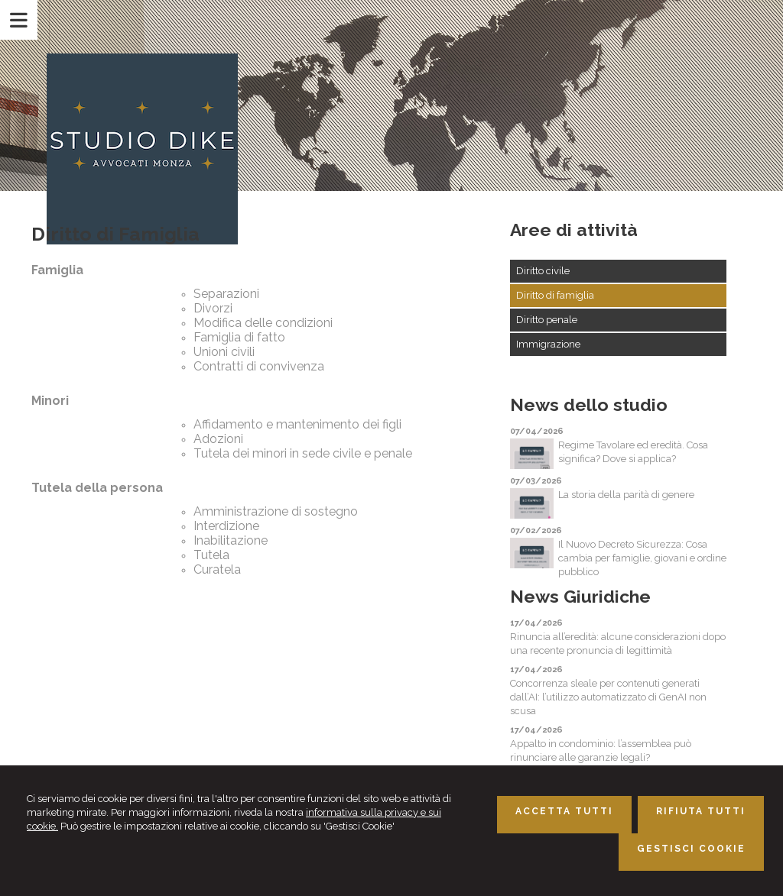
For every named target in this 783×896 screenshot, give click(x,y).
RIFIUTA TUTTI (701, 811)
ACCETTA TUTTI (564, 811)
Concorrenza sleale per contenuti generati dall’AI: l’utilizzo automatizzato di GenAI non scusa (608, 697)
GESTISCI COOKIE (691, 848)
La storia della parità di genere (626, 494)
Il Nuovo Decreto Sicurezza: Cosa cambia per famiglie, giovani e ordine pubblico (642, 558)
